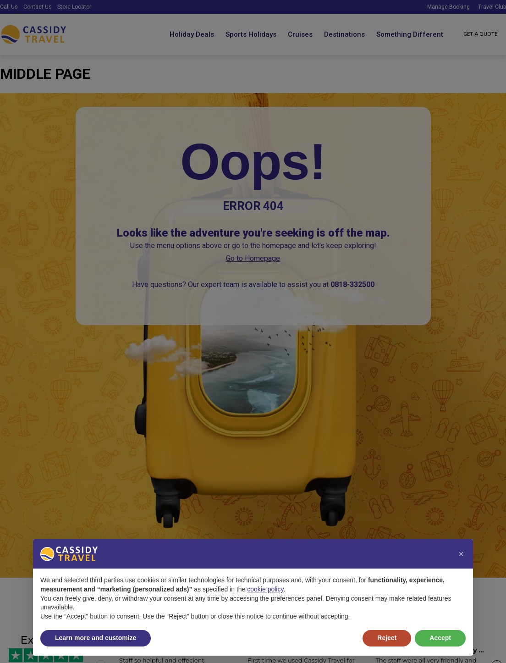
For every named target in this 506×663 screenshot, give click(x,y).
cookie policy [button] (265, 589)
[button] (461, 554)
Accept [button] (440, 637)
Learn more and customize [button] (95, 637)
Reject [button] (386, 637)
